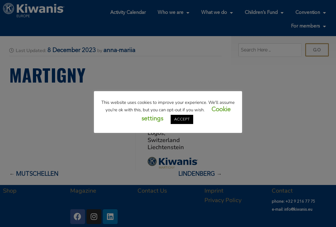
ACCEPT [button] (182, 119)
